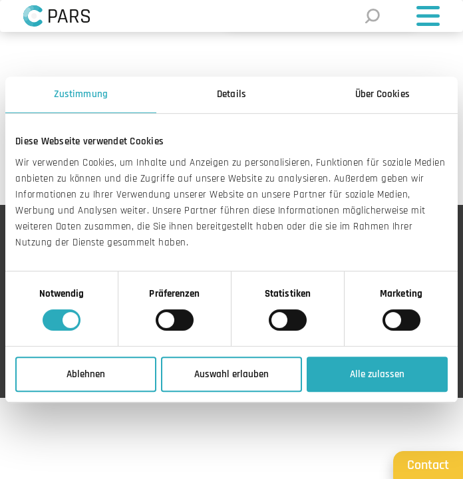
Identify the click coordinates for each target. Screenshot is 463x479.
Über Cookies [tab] (382, 94)
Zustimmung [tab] (81, 94)
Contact (428, 465)
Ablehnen (86, 374)
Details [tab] (231, 94)
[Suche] (371, 16)
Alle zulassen (377, 374)
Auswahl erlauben (231, 374)
